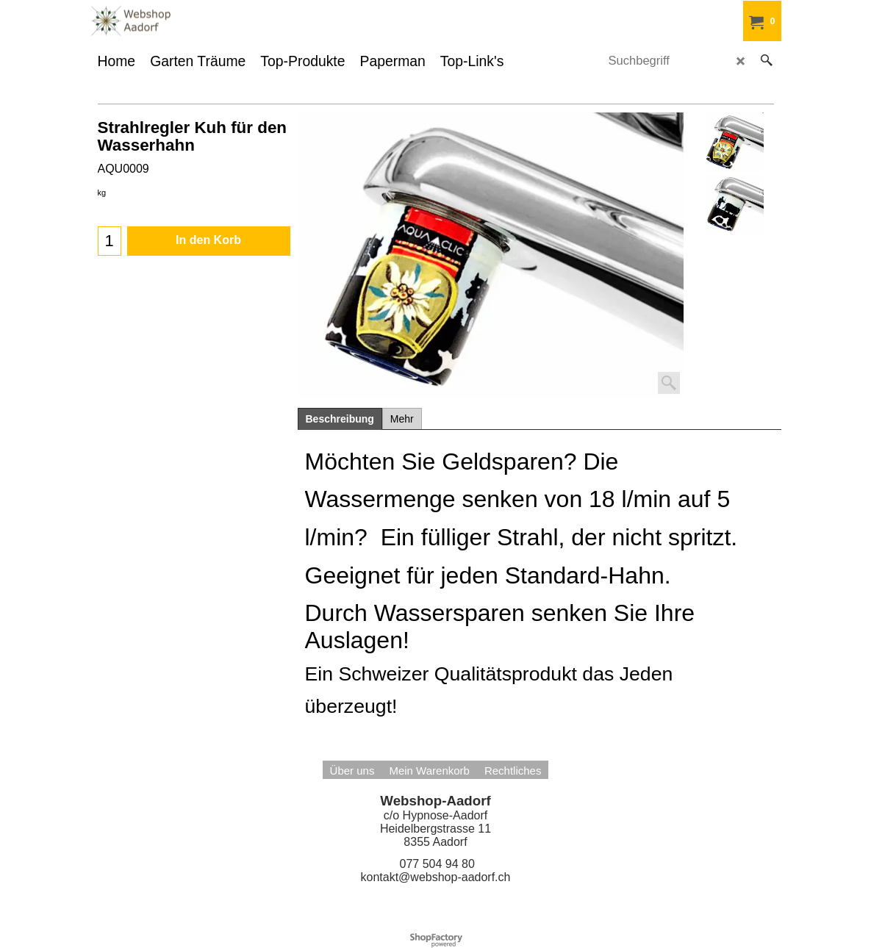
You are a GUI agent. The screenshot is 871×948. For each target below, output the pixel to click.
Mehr (402, 419)
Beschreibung (340, 419)
